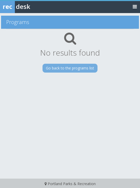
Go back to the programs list (70, 68)
